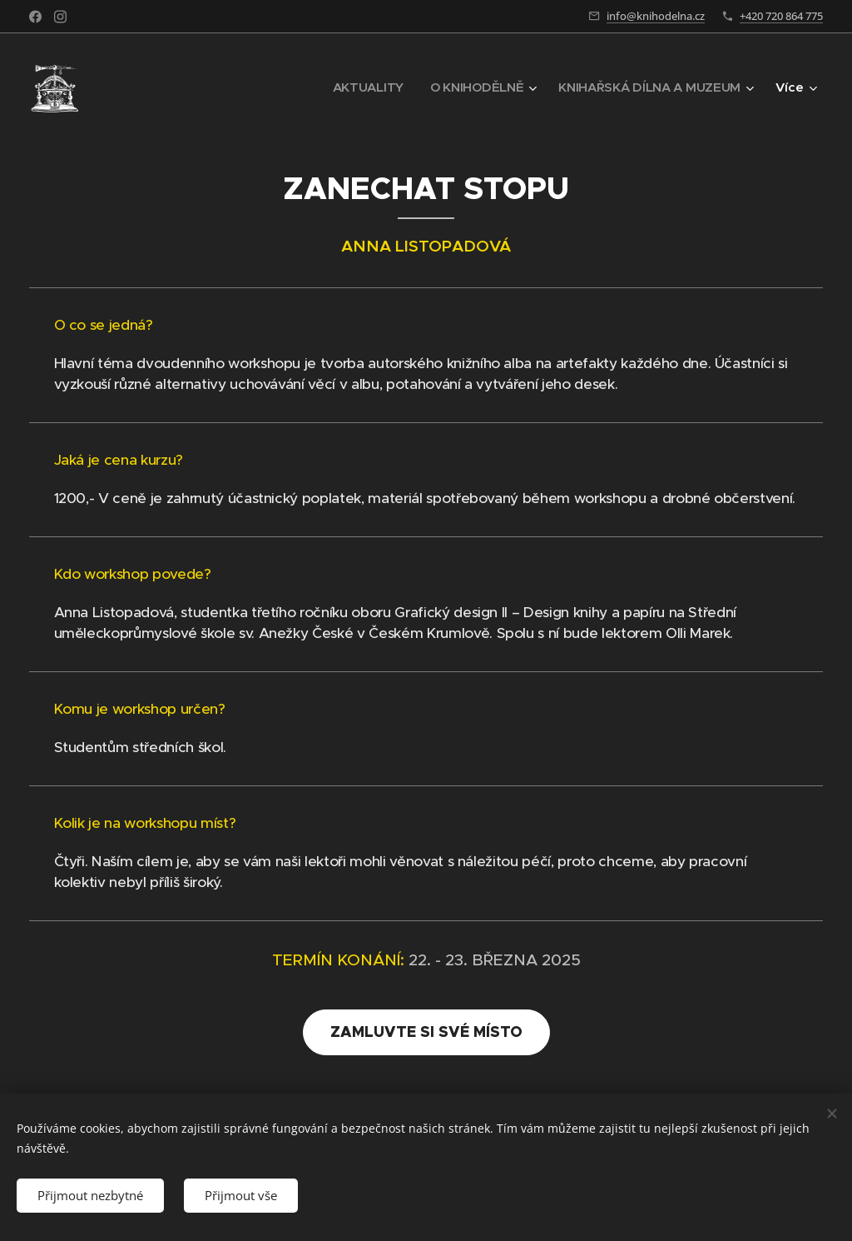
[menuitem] (362, 87)
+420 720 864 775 (781, 15)
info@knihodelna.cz (656, 15)
